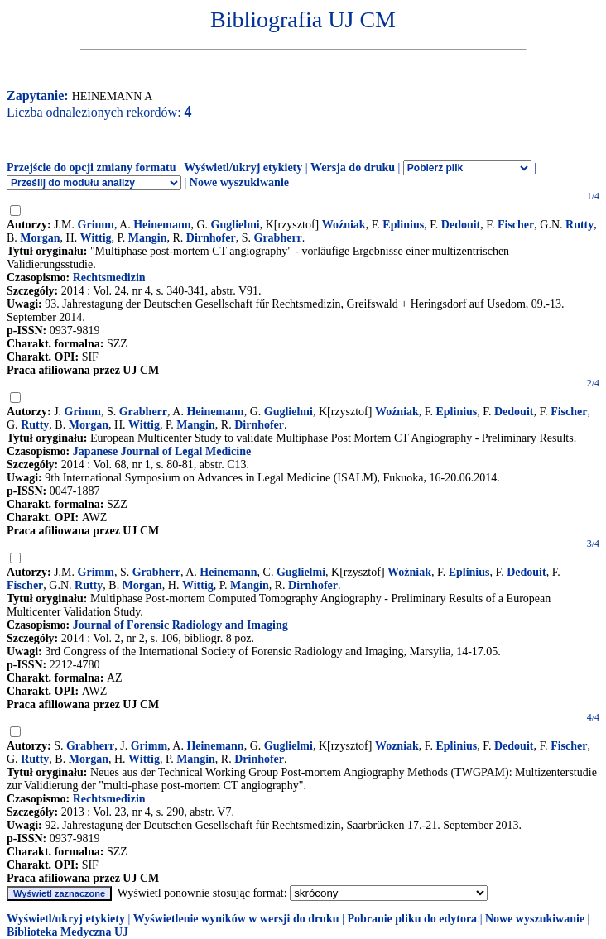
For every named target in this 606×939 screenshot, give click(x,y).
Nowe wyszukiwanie (239, 182)
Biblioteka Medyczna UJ (67, 932)
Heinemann (161, 224)
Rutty (579, 224)
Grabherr (278, 238)
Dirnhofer (211, 238)
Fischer (516, 224)
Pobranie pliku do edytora (412, 919)
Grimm (96, 224)
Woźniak (344, 224)
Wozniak (397, 746)
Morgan (40, 238)
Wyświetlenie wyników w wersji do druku (236, 919)
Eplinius (403, 224)
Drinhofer (259, 759)
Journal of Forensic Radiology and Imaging (180, 625)
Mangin (147, 238)
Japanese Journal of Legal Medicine (162, 451)
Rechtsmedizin (109, 277)
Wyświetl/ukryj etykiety (243, 167)
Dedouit (460, 224)
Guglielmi (235, 224)
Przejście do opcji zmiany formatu (91, 167)
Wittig (96, 238)
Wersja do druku (352, 167)
